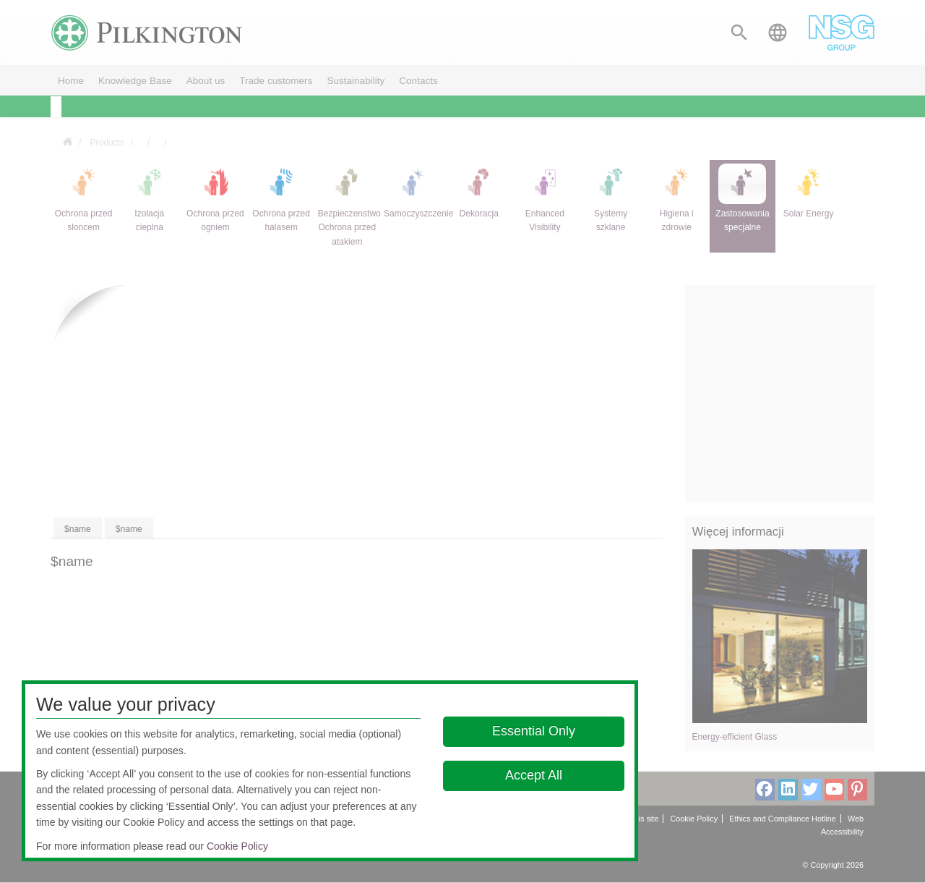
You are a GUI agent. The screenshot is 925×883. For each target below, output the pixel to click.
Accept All (533, 775)
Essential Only (533, 731)
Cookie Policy (237, 846)
